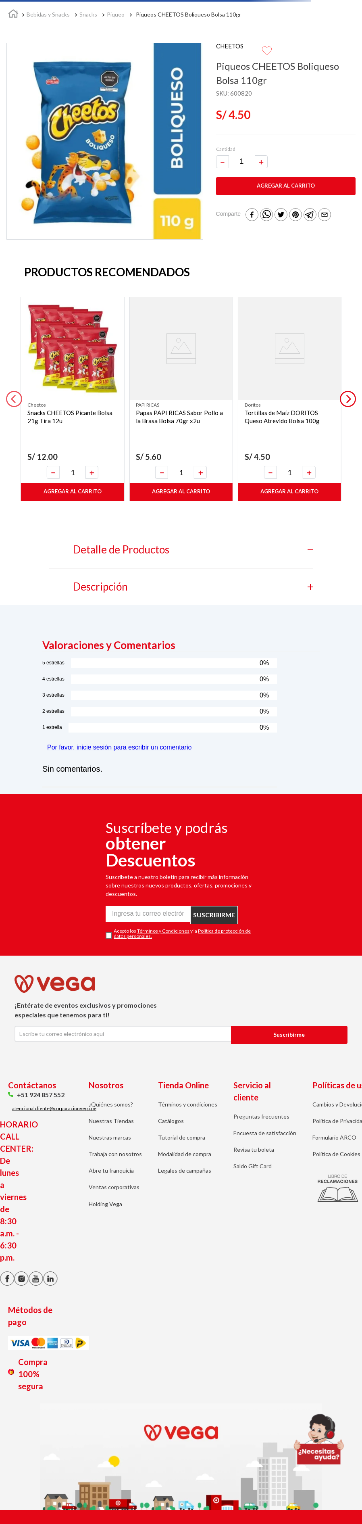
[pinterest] (295, 215)
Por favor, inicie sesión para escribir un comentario (119, 747)
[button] (14, 399)
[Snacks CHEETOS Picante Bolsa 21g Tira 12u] (72, 399)
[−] (222, 161)
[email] (324, 215)
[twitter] (281, 215)
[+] (261, 161)
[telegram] (310, 215)
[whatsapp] (266, 215)
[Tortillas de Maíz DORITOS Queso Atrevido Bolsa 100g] (289, 399)
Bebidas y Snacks (48, 14)
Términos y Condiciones (163, 931)
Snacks (88, 14)
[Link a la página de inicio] (13, 15)
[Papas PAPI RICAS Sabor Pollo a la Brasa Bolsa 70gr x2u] (181, 399)
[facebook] (251, 215)
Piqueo (116, 14)
